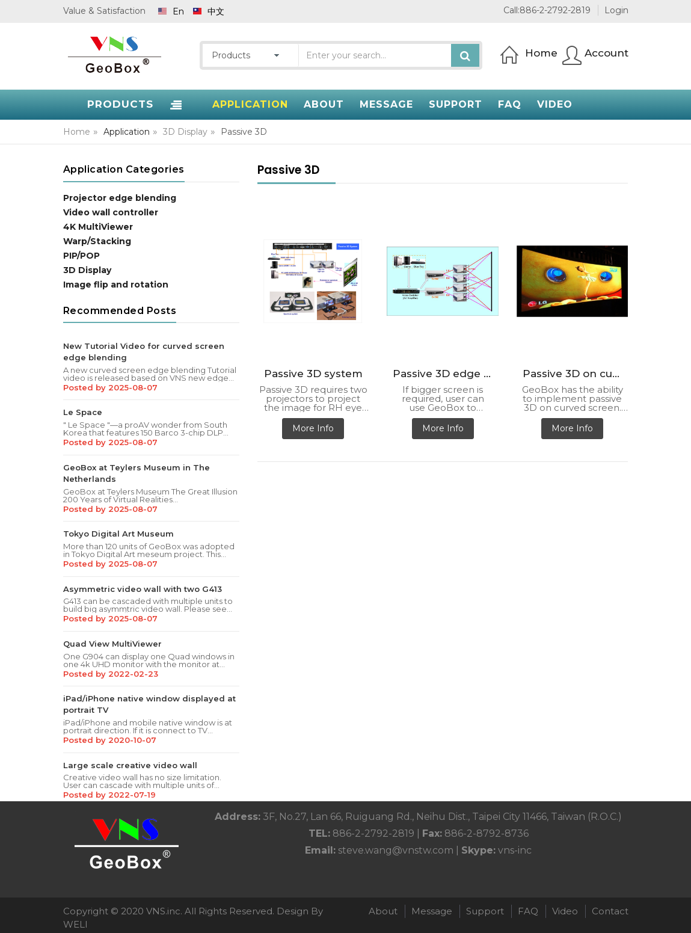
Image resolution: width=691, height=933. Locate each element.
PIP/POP (81, 255)
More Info (313, 428)
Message (431, 911)
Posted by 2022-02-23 (110, 674)
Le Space (82, 412)
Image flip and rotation (115, 284)
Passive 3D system (313, 374)
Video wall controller (110, 212)
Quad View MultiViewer (112, 643)
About (383, 911)
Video (565, 911)
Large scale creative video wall (130, 765)
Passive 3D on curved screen (575, 374)
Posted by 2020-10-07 (109, 740)
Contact (610, 911)
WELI (75, 924)
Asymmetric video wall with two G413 (142, 589)
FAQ (528, 911)
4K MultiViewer (98, 226)
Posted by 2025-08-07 (110, 387)
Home (76, 131)
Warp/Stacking (97, 241)
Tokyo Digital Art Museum (118, 533)
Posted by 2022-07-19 (109, 794)
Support (485, 911)
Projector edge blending (119, 197)
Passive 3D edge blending (446, 374)
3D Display (185, 131)
